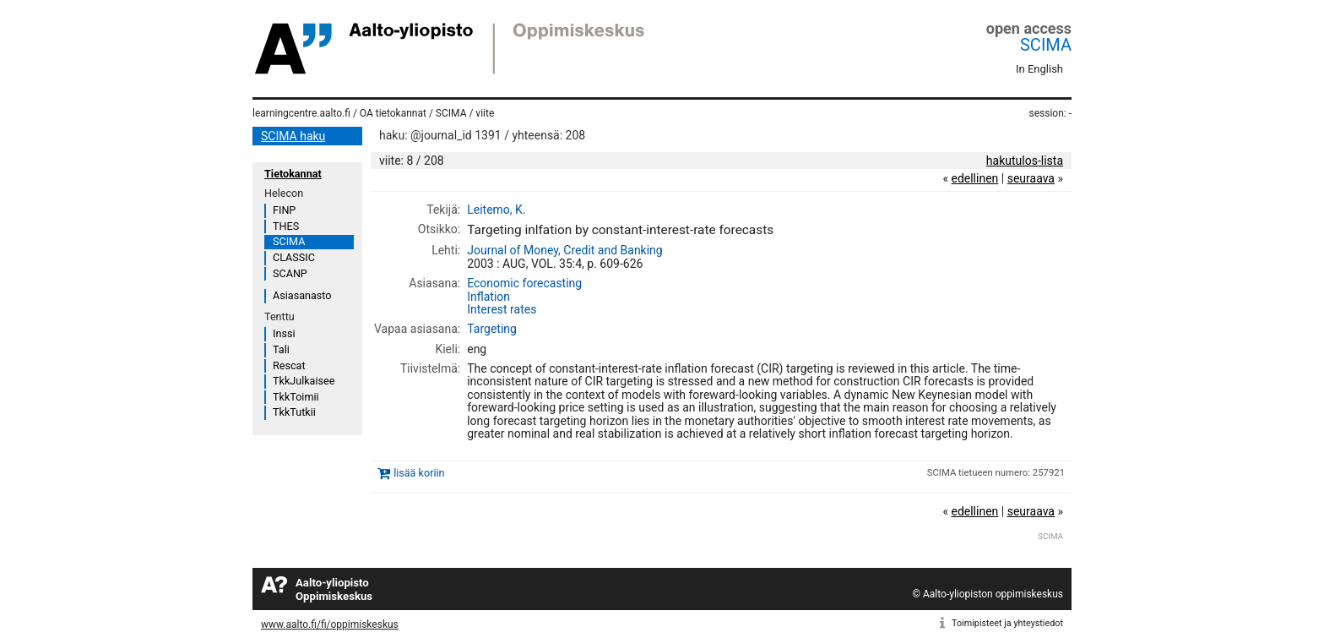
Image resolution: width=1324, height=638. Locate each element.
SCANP (290, 273)
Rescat (289, 365)
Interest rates (501, 309)
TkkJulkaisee (303, 380)
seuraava (1031, 178)
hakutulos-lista (1024, 160)
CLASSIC (294, 257)
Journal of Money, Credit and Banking (565, 250)
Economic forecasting (524, 283)
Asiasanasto (302, 295)
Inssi (284, 333)
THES (286, 226)
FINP (284, 210)
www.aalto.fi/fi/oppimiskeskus (330, 624)
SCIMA (1046, 45)
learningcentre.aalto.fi (301, 113)
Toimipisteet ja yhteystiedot (1007, 623)
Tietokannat (293, 173)
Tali (281, 349)
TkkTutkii (294, 412)
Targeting (492, 328)
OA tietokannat (393, 113)
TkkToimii (296, 396)
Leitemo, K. (496, 209)
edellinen (974, 178)
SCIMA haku (293, 136)
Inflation (488, 296)
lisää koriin (418, 473)
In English (1039, 69)
